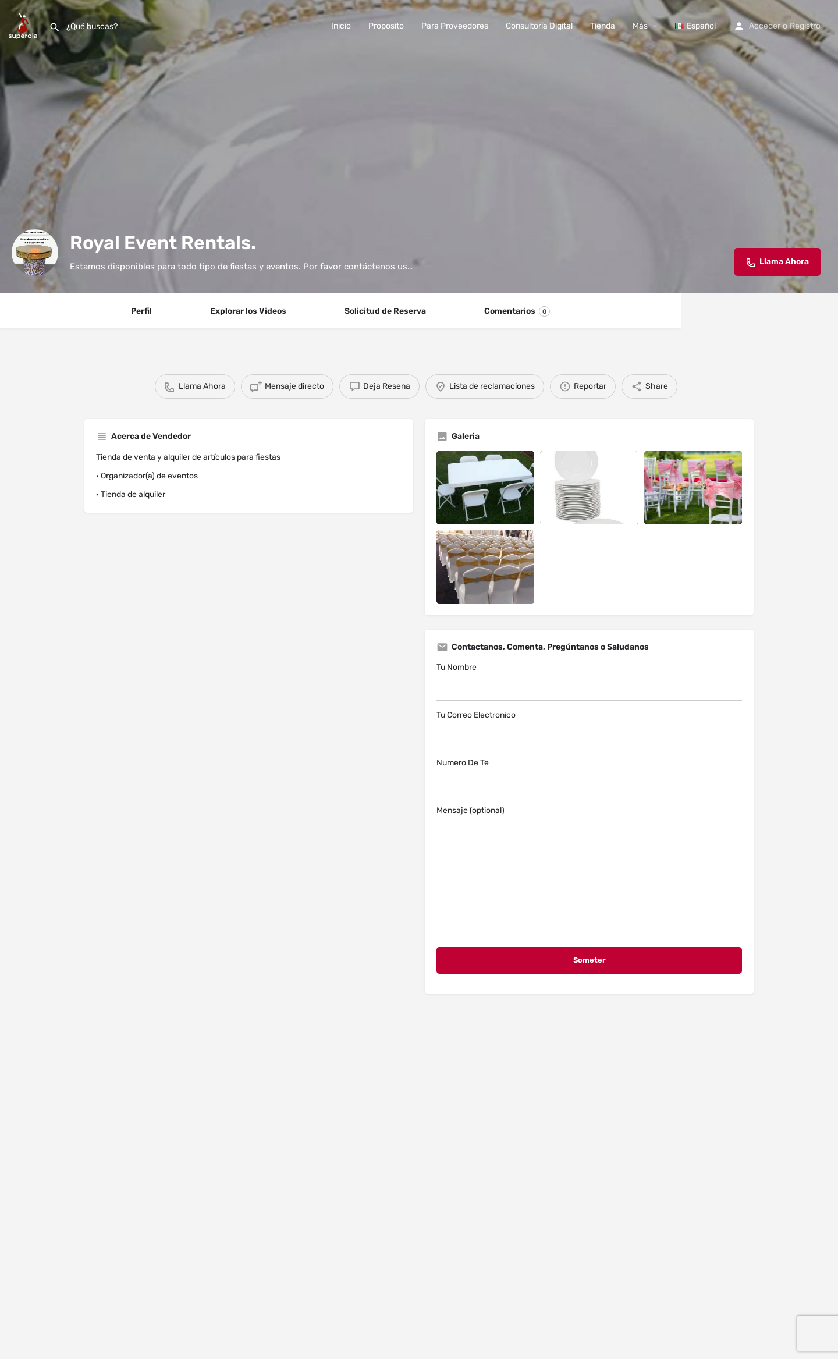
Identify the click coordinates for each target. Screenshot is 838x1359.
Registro (805, 26)
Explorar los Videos (248, 311)
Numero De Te (589, 777)
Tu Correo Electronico (589, 729)
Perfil (141, 311)
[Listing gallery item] (485, 487)
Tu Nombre (589, 681)
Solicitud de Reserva (385, 311)
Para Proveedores (454, 26)
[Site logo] (24, 25)
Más (640, 26)
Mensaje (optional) (589, 872)
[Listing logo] (35, 252)
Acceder (764, 26)
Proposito (386, 26)
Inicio (341, 26)
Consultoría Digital (539, 26)
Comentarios (517, 311)
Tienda (602, 26)
